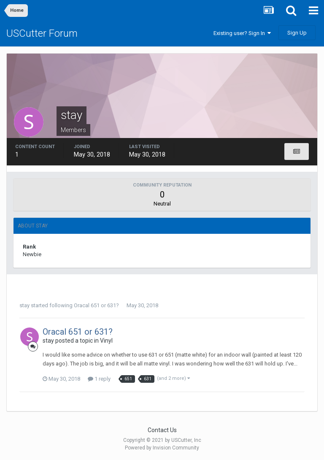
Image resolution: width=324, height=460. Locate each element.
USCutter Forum (42, 33)
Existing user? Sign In (242, 33)
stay (24, 305)
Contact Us (162, 430)
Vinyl (106, 340)
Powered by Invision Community (162, 448)
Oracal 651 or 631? (96, 305)
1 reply (99, 379)
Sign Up (297, 33)
